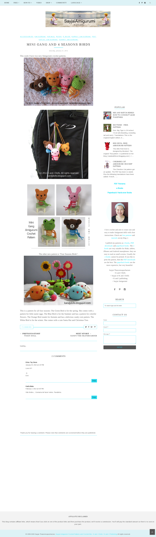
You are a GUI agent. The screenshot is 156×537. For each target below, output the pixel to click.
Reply (94, 380)
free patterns (127, 235)
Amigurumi (40, 36)
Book (59, 36)
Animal (51, 36)
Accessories (26, 36)
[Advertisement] (58, 457)
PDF (94, 36)
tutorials (114, 238)
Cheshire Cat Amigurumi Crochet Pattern (122, 164)
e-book (67, 36)
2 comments (27, 327)
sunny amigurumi (68, 39)
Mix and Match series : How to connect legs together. (124, 115)
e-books (127, 243)
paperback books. (122, 246)
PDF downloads (129, 260)
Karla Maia (29, 386)
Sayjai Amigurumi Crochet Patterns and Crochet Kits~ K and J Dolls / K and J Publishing (86, 534)
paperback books (123, 262)
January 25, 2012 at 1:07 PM (35, 365)
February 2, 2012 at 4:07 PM (35, 389)
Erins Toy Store (31, 362)
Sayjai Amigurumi (48, 39)
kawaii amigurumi (81, 36)
